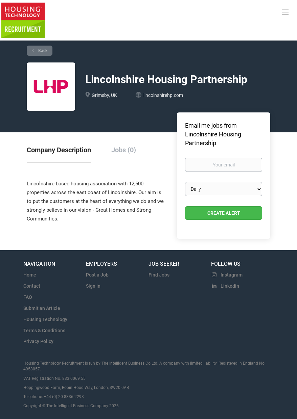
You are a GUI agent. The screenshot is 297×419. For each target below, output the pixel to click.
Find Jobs (158, 275)
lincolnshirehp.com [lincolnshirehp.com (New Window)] (163, 95)
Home (29, 275)
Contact (31, 286)
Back (42, 50)
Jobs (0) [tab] (123, 150)
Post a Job (97, 275)
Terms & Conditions (44, 330)
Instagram (232, 275)
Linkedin (230, 286)
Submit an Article (41, 308)
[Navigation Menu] (285, 12)
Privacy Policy (38, 341)
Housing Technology (45, 319)
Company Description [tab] (59, 150)
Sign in (93, 286)
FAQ (27, 297)
